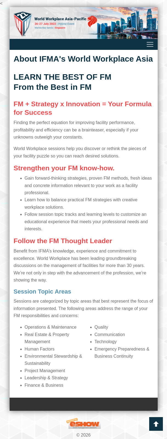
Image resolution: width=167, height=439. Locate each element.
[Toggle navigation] (84, 44)
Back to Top (156, 424)
